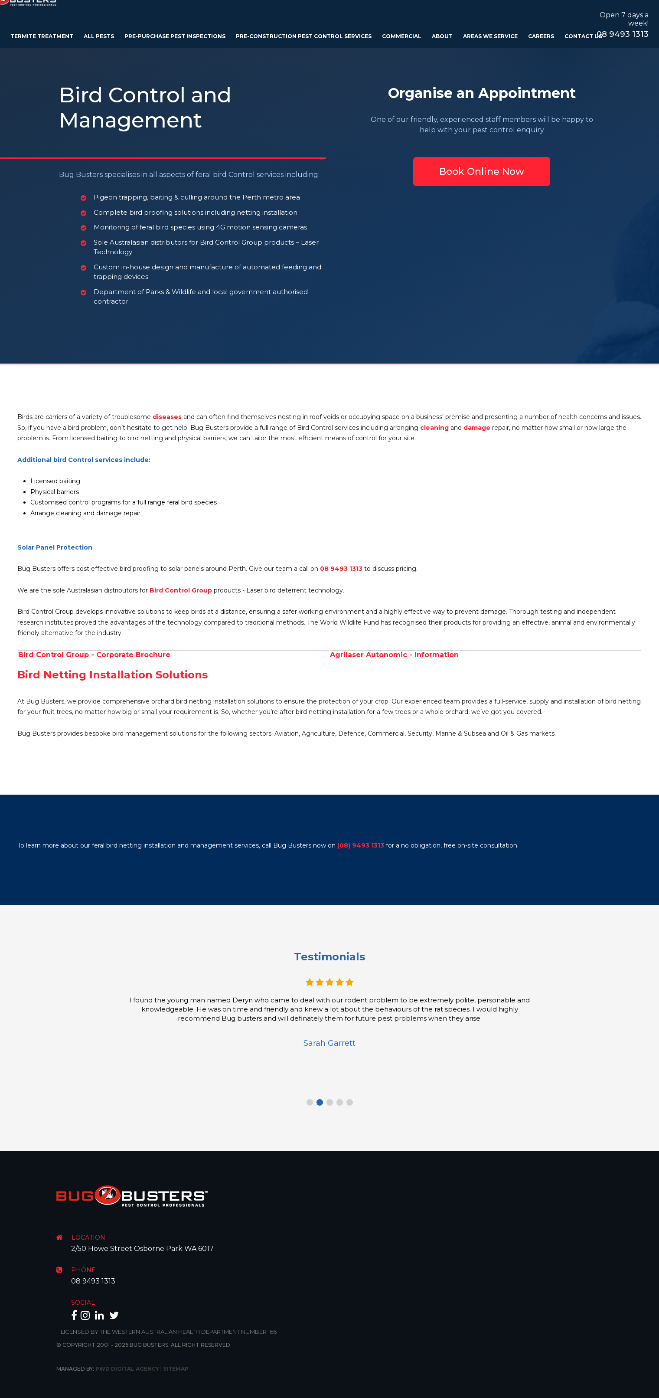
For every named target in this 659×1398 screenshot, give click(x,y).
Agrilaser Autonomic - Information (394, 655)
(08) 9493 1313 (360, 845)
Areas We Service (490, 36)
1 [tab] (310, 1102)
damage (476, 428)
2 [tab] (319, 1102)
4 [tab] (339, 1102)
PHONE (83, 1270)
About (442, 36)
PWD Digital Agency (127, 1368)
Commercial (401, 36)
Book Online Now (481, 171)
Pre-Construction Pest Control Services (304, 36)
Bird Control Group (181, 590)
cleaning (434, 428)
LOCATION (88, 1237)
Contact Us (583, 36)
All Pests (99, 36)
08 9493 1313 (623, 34)
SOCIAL (83, 1302)
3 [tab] (329, 1102)
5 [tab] (349, 1102)
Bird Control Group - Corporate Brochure (94, 655)
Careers (541, 36)
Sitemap (176, 1368)
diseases (167, 417)
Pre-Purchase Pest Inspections (174, 36)
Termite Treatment (41, 36)
